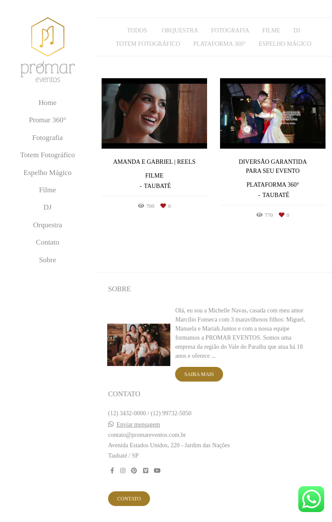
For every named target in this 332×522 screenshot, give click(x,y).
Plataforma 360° (219, 44)
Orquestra (47, 225)
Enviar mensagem (138, 425)
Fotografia (47, 138)
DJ (48, 207)
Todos (137, 31)
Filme (47, 190)
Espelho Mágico (48, 173)
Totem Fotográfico (47, 155)
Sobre (47, 260)
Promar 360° (48, 120)
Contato (47, 242)
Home (47, 103)
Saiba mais (199, 374)
